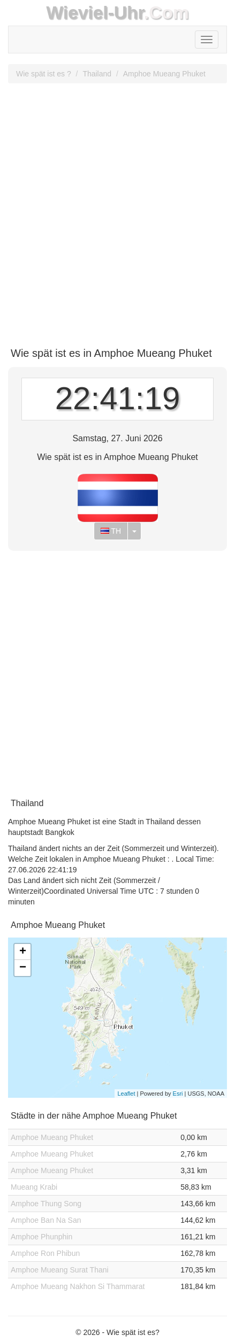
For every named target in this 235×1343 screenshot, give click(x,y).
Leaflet (126, 1093)
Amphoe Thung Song (46, 1203)
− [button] (22, 968)
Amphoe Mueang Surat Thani (60, 1270)
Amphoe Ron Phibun (45, 1253)
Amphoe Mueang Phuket (164, 73)
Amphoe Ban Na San (46, 1220)
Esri (178, 1093)
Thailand (96, 73)
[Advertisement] (117, 211)
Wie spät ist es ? (43, 73)
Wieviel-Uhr (95, 12)
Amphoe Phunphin (41, 1236)
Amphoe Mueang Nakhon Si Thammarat (78, 1286)
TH (111, 531)
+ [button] (22, 952)
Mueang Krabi (34, 1187)
